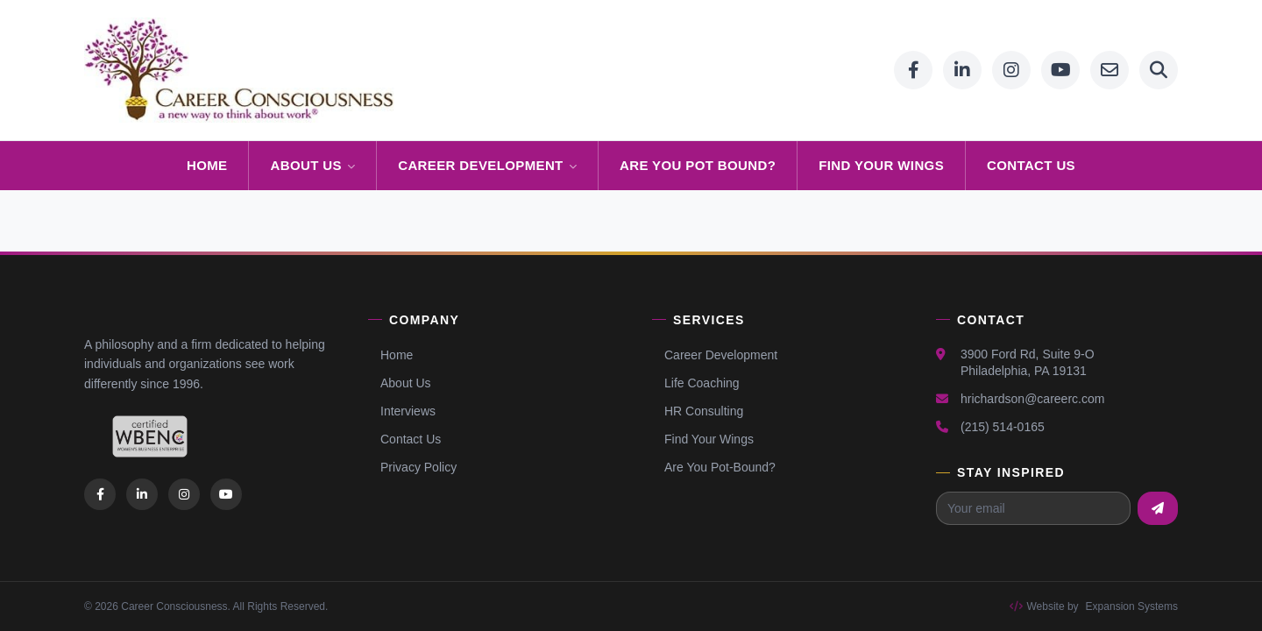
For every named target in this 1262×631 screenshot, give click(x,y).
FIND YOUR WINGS (881, 165)
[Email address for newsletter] (1033, 508)
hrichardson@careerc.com (1032, 399)
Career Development (714, 355)
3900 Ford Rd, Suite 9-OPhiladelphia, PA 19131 (1028, 362)
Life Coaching (696, 383)
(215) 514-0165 (1003, 427)
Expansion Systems (1132, 606)
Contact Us (404, 439)
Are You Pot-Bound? (714, 467)
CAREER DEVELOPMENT (487, 165)
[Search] (1158, 70)
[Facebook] (913, 70)
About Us (399, 383)
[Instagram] (1011, 70)
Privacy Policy (412, 467)
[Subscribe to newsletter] (1158, 508)
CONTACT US (1031, 165)
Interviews (402, 411)
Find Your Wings (703, 439)
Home (390, 355)
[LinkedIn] (962, 70)
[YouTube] (1060, 70)
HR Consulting (697, 411)
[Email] (1109, 70)
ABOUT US (312, 165)
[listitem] (100, 494)
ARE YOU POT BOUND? (698, 165)
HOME (207, 165)
